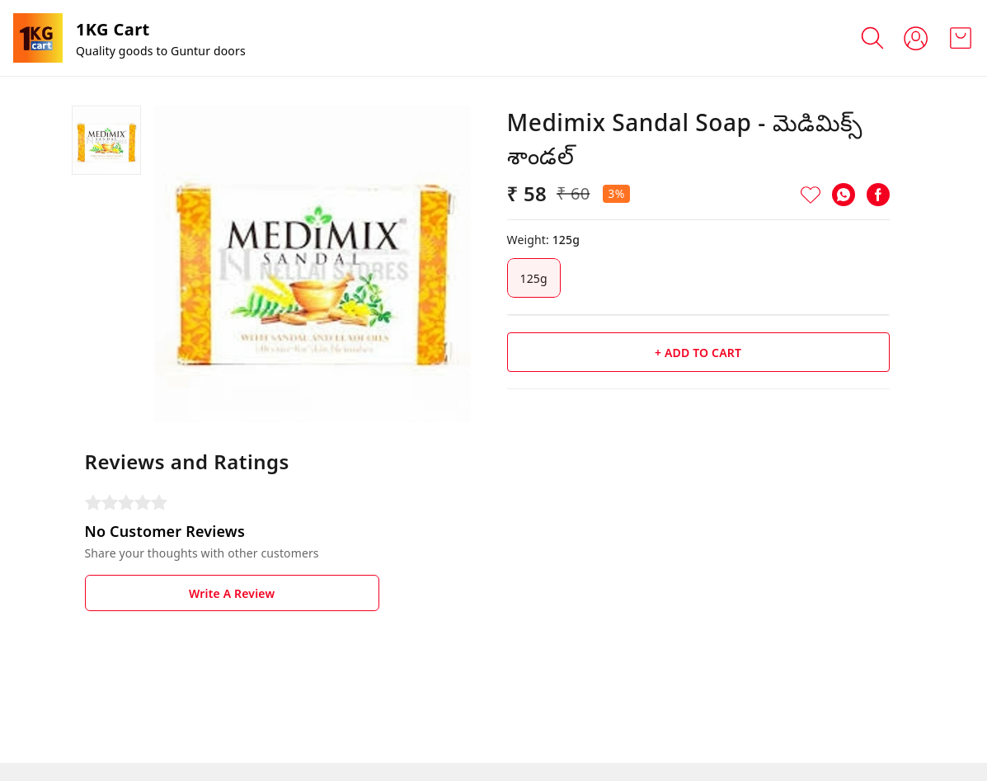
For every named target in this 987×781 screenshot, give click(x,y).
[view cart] (960, 38)
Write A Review (232, 593)
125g (534, 278)
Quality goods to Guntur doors (161, 51)
